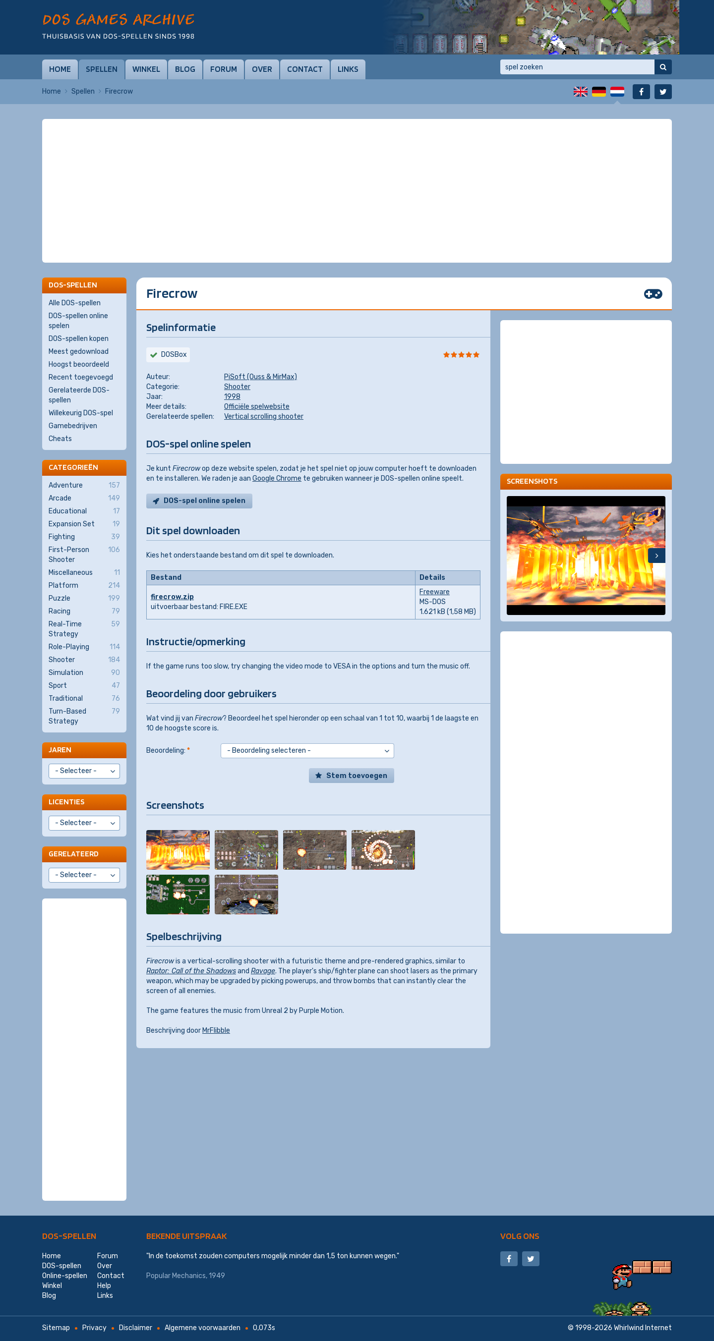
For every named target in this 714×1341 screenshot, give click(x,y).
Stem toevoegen (356, 776)
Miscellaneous (84, 573)
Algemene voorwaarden (202, 1328)
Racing (84, 611)
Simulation (84, 673)
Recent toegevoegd (81, 377)
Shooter (237, 387)
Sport (84, 686)
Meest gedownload (79, 351)
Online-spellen (64, 1276)
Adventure (84, 486)
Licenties (66, 801)
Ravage (263, 971)
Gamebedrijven (73, 426)
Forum (223, 69)
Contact (305, 69)
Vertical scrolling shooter (263, 416)
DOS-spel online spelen (204, 501)
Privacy (94, 1328)
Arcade (84, 498)
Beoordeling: (168, 750)
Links (348, 69)
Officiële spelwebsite (257, 406)
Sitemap (56, 1328)
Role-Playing (84, 647)
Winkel (146, 69)
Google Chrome (276, 478)
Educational (84, 511)
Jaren (60, 749)
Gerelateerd (74, 853)
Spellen (102, 69)
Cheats (60, 439)
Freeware (434, 592)
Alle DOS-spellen (75, 303)
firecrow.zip (172, 597)
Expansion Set (84, 524)
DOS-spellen (69, 1235)
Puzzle (84, 599)
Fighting (84, 537)
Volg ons (519, 1235)
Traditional (84, 699)
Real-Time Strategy (84, 628)
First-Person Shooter (84, 554)
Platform (84, 586)
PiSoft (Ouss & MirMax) (260, 377)
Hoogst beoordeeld (79, 364)
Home (60, 69)
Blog (185, 69)
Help (104, 1286)
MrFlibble (216, 1030)
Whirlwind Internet (643, 1328)
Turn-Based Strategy (84, 716)
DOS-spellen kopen (79, 339)
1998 (232, 396)
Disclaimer (135, 1328)
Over (262, 69)
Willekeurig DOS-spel (81, 413)
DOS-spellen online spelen (78, 321)
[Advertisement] (357, 143)
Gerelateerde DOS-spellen (79, 395)
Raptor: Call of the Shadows (191, 971)
